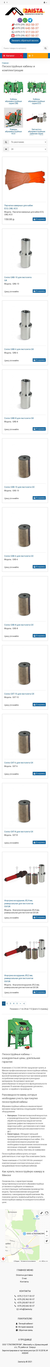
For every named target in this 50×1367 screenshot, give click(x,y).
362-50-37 (27, 24)
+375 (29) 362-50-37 (24, 1299)
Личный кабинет (24, 1324)
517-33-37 (27, 32)
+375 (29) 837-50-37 (24, 1303)
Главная (5, 63)
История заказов (24, 1327)
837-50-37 (27, 35)
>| (24, 1003)
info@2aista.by (24, 1309)
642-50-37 (27, 28)
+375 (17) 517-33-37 (24, 1296)
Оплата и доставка (24, 1275)
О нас (24, 1278)
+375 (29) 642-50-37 (24, 1306)
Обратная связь (24, 1330)
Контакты (24, 1282)
